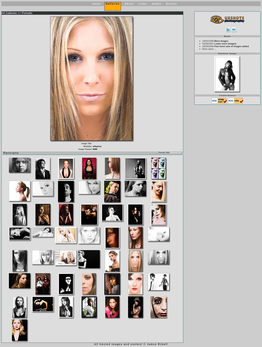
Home (96, 3)
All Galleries (9, 13)
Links (142, 3)
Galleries (112, 3)
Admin (157, 3)
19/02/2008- (215, 41)
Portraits (27, 13)
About (129, 3)
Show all (176, 152)
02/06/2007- (219, 43)
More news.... (209, 49)
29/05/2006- (225, 46)
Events (171, 3)
